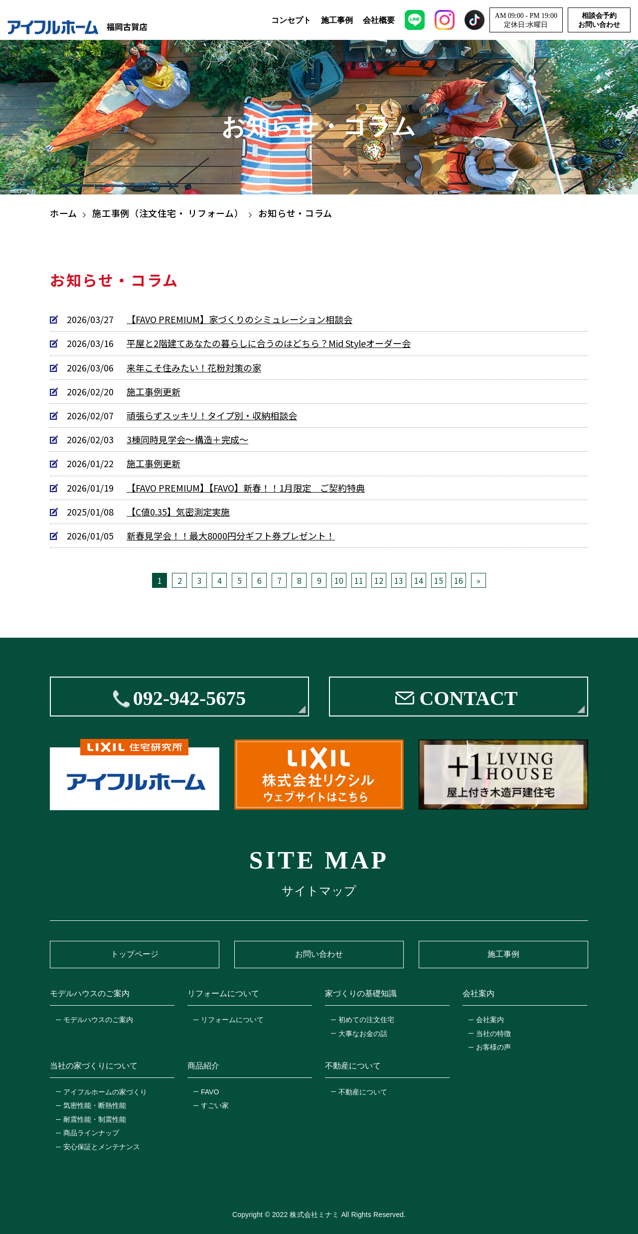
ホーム (63, 212)
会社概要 (379, 20)
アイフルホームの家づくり (105, 1092)
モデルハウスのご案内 (98, 1020)
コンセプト (291, 20)
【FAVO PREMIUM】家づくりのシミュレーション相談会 (239, 319)
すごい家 (215, 1105)
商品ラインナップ (91, 1133)
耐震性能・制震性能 (94, 1119)
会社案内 (490, 1020)
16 (458, 580)
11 (358, 580)
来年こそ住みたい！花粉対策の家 (194, 367)
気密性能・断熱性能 (94, 1105)
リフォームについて (232, 1020)
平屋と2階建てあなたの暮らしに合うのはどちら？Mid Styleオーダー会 (269, 343)
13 (398, 580)
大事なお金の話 (362, 1034)
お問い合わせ (319, 954)
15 (438, 580)
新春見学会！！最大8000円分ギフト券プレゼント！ (231, 535)
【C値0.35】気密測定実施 (178, 512)
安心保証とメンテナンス (101, 1147)
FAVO (210, 1092)
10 (338, 580)
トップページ (135, 954)
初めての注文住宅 (366, 1020)
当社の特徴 (493, 1034)
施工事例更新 (153, 391)
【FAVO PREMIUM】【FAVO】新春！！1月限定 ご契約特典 (246, 488)
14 (418, 580)
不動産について (362, 1092)
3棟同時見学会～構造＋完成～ (187, 439)
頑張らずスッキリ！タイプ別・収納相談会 (212, 415)
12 (378, 580)
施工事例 (337, 20)
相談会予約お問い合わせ (599, 20)
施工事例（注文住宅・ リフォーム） (167, 212)
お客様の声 (493, 1047)
